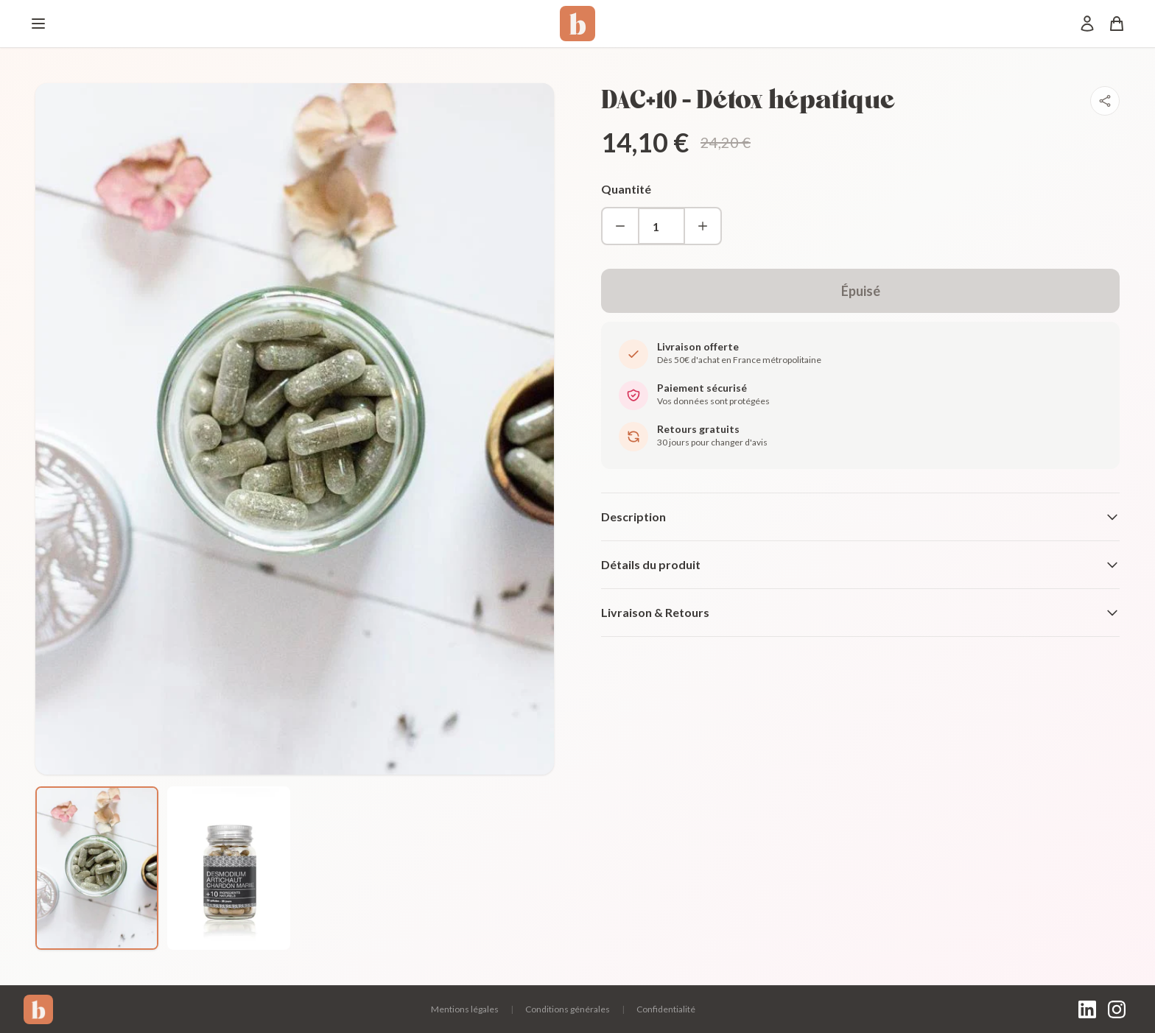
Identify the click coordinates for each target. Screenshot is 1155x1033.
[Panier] (1116, 23)
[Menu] (38, 23)
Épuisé (860, 291)
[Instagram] (1116, 1009)
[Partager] (1105, 101)
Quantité (626, 189)
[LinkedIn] (1087, 1009)
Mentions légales (465, 1009)
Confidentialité (665, 1009)
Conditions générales (567, 1009)
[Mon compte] (1087, 23)
